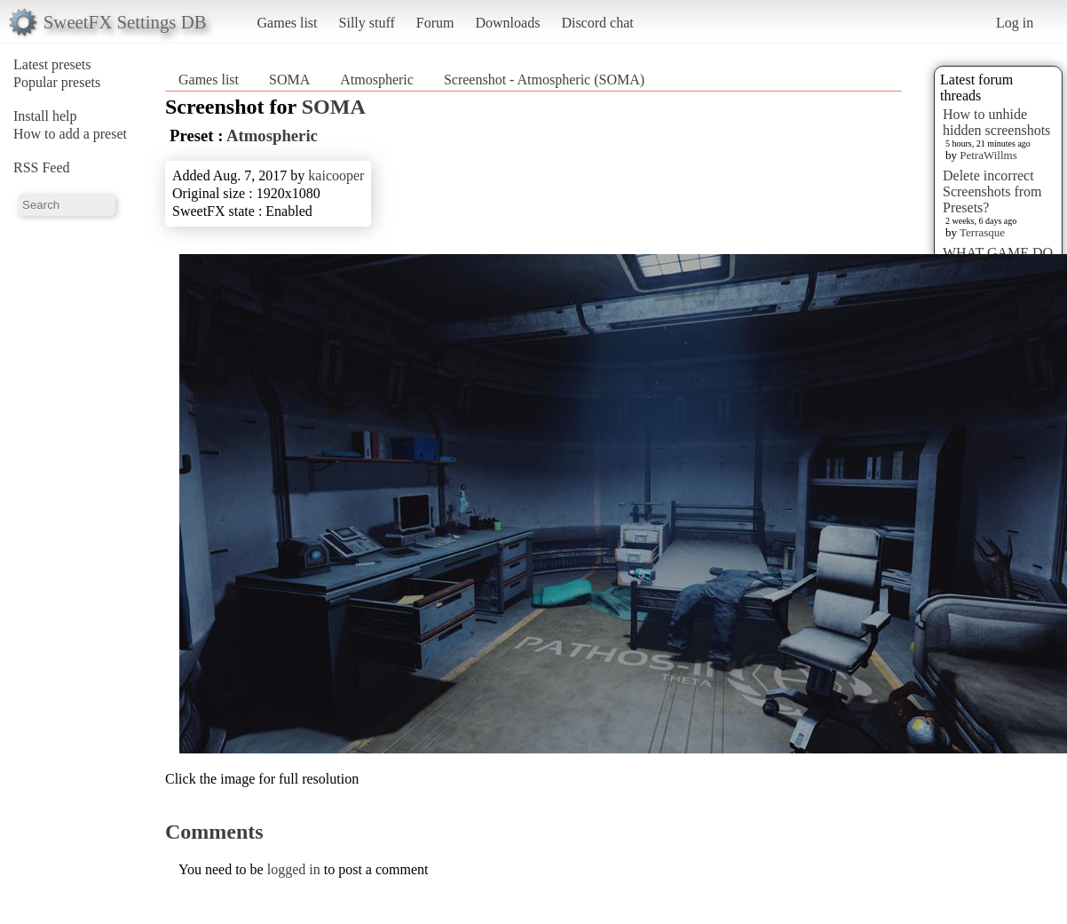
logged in (293, 869)
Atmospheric (378, 79)
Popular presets (56, 82)
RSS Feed (41, 167)
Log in (1014, 22)
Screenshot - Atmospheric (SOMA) (544, 79)
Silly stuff (367, 22)
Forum (435, 22)
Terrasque (982, 232)
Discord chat (597, 22)
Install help (45, 115)
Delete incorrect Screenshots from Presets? (992, 191)
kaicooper (336, 175)
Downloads (507, 22)
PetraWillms (988, 155)
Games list (287, 22)
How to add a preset (70, 133)
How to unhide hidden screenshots (996, 122)
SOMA (289, 79)
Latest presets (52, 64)
